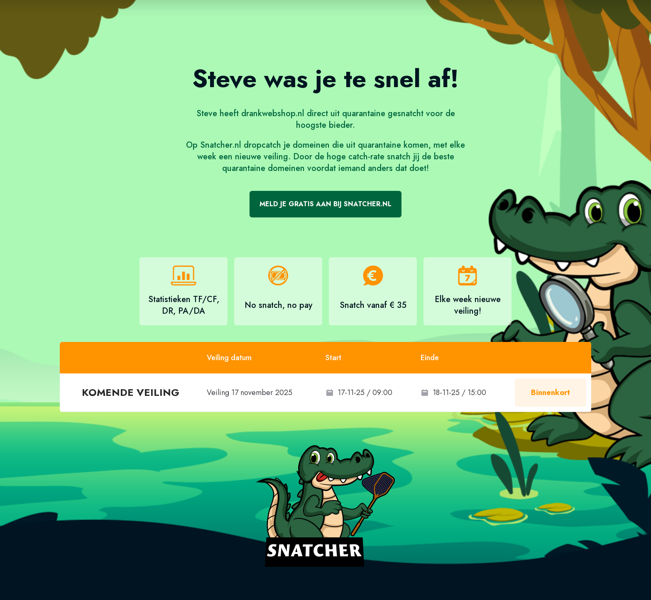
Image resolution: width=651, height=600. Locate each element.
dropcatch (262, 145)
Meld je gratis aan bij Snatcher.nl (325, 204)
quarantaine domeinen (263, 168)
